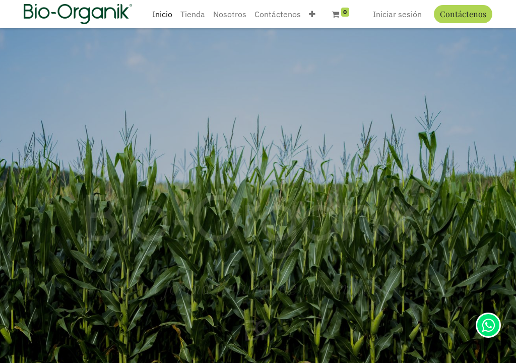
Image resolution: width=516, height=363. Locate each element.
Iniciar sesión (397, 14)
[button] (312, 14)
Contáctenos (463, 14)
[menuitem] (162, 14)
